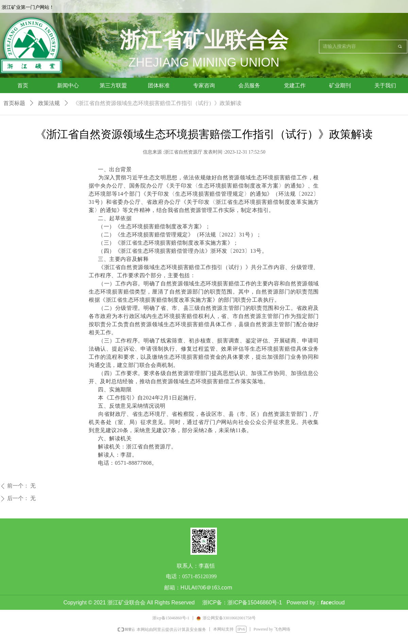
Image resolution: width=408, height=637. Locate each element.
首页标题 (14, 103)
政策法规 (49, 103)
